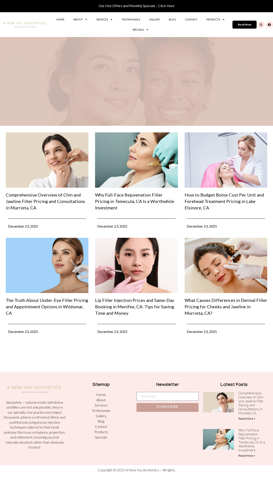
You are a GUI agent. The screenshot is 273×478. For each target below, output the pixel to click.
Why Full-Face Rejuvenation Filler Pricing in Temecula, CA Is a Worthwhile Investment (134, 201)
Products (215, 19)
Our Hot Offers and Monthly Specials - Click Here (136, 6)
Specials (141, 29)
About (80, 19)
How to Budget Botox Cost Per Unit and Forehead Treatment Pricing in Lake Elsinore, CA (224, 201)
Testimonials (131, 19)
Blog (172, 19)
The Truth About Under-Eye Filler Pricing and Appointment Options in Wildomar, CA (47, 306)
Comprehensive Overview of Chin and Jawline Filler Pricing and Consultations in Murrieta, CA (45, 201)
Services (104, 19)
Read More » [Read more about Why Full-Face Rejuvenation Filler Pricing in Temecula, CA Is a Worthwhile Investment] (246, 456)
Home (60, 19)
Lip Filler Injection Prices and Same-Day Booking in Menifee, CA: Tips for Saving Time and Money (134, 306)
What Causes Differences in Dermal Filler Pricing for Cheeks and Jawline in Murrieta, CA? (226, 306)
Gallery (154, 19)
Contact (191, 19)
